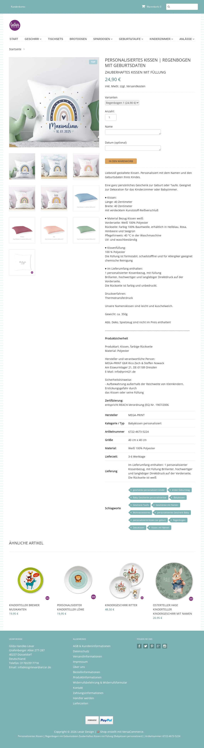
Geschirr (33, 39)
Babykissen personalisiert (144, 423)
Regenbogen (179, 520)
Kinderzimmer (161, 39)
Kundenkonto (18, 6)
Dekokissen (138, 527)
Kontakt (78, 688)
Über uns (79, 667)
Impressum (80, 661)
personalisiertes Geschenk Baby (173, 512)
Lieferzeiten (80, 703)
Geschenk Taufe (141, 504)
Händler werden (83, 698)
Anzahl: (110, 111)
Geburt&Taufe (131, 39)
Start (14, 39)
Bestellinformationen (86, 672)
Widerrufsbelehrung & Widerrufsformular (100, 682)
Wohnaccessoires (141, 512)
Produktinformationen (87, 677)
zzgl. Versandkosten (132, 86)
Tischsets (55, 39)
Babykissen (179, 497)
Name (109, 126)
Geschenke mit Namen (167, 504)
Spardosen (102, 39)
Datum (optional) (116, 142)
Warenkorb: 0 (151, 6)
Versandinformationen (87, 656)
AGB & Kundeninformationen (92, 646)
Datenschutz (81, 651)
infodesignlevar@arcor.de (34, 667)
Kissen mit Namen (160, 527)
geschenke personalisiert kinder (149, 489)
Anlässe (187, 39)
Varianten (111, 97)
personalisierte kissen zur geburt (149, 520)
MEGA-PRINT (136, 415)
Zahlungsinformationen (88, 693)
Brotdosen (78, 39)
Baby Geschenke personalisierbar (149, 497)
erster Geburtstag (181, 489)
